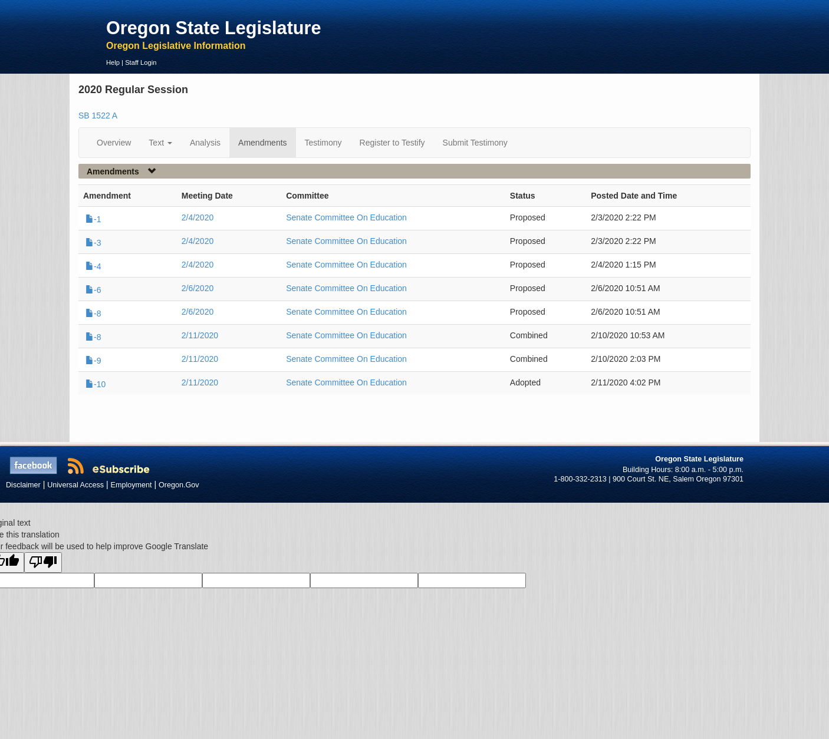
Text (160, 142)
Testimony (323, 142)
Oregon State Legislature (213, 28)
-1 (93, 219)
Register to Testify (392, 142)
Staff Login (140, 62)
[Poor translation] (43, 562)
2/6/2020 (198, 288)
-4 (93, 266)
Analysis (205, 142)
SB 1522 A (97, 115)
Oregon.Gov (179, 485)
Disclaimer (23, 485)
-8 (93, 313)
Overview (114, 142)
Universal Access (75, 485)
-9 (93, 360)
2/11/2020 (200, 335)
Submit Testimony (475, 142)
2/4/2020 (198, 217)
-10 (95, 384)
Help (113, 62)
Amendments (262, 142)
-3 (93, 243)
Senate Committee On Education (346, 217)
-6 (93, 290)
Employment (131, 485)
